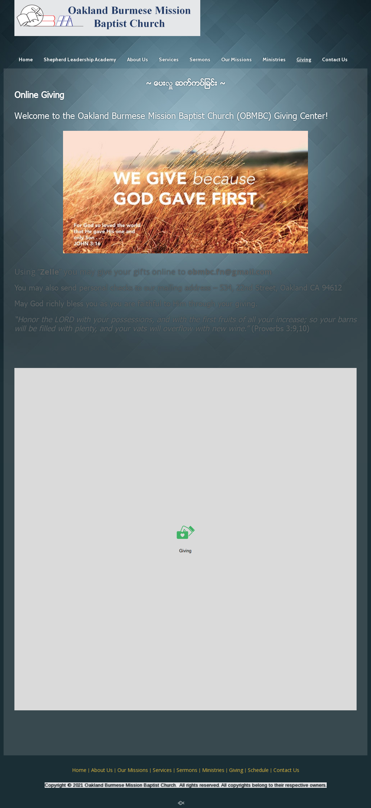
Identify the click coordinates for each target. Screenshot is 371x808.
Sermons (199, 59)
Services (169, 59)
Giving (303, 59)
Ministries (274, 59)
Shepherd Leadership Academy (80, 59)
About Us (137, 59)
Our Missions (236, 59)
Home (26, 59)
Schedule (258, 770)
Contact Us (335, 59)
